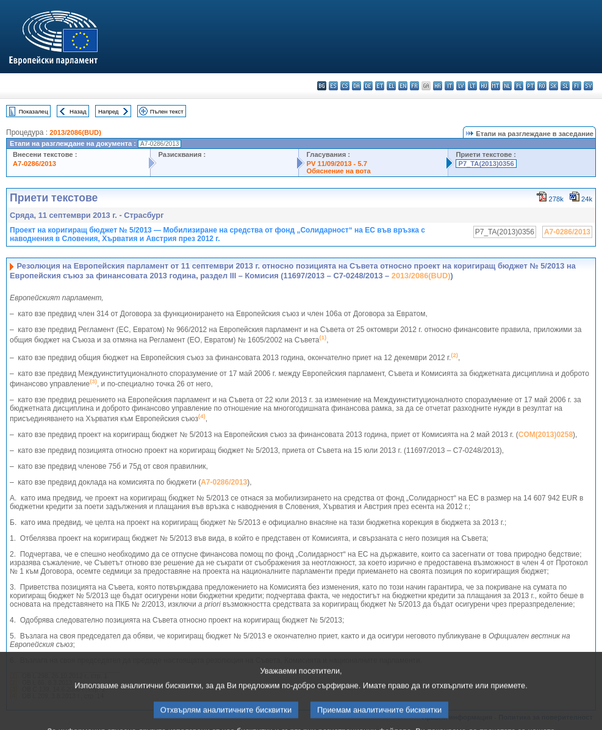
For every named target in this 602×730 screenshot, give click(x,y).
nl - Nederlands (507, 85)
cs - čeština (344, 85)
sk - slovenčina (553, 85)
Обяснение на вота (338, 171)
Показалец (33, 111)
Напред (108, 111)
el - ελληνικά (391, 85)
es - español (333, 85)
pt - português (530, 85)
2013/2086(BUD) (75, 132)
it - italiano (449, 85)
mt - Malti (495, 85)
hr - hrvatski (437, 85)
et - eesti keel (379, 85)
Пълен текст (167, 111)
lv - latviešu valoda (460, 85)
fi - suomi (576, 85)
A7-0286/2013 (34, 163)
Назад (78, 111)
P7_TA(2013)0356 (486, 163)
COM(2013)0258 (545, 434)
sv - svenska (588, 85)
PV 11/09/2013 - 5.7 (336, 163)
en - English (402, 85)
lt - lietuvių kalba (472, 85)
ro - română (541, 85)
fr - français (414, 85)
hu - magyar (484, 85)
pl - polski (518, 85)
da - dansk (356, 85)
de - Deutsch (368, 85)
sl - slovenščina (565, 85)
